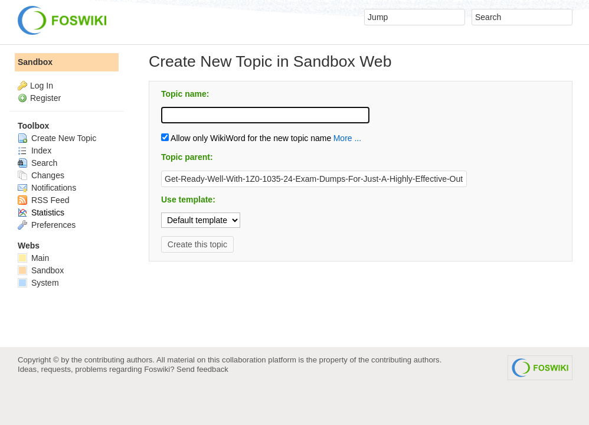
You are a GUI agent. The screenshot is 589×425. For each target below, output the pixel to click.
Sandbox (35, 62)
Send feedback (202, 369)
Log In (41, 85)
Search (37, 163)
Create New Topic (57, 138)
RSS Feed (43, 200)
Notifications (47, 187)
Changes (41, 175)
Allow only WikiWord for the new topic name (246, 138)
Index (34, 150)
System (38, 282)
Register (45, 98)
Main (33, 258)
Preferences (47, 225)
